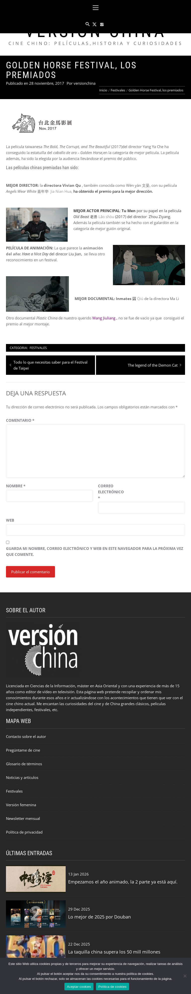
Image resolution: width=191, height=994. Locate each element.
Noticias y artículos (22, 777)
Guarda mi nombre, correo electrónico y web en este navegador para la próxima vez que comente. (94, 551)
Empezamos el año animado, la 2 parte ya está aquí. (123, 882)
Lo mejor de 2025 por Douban (99, 917)
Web (10, 520)
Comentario (20, 420)
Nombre (15, 485)
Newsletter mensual (23, 818)
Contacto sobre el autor (26, 736)
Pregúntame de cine (23, 750)
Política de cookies (112, 987)
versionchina (85, 83)
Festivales (38, 347)
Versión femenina (21, 804)
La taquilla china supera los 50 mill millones (114, 952)
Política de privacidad (24, 832)
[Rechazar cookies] (184, 975)
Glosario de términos (24, 763)
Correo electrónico (110, 491)
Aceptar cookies (79, 987)
